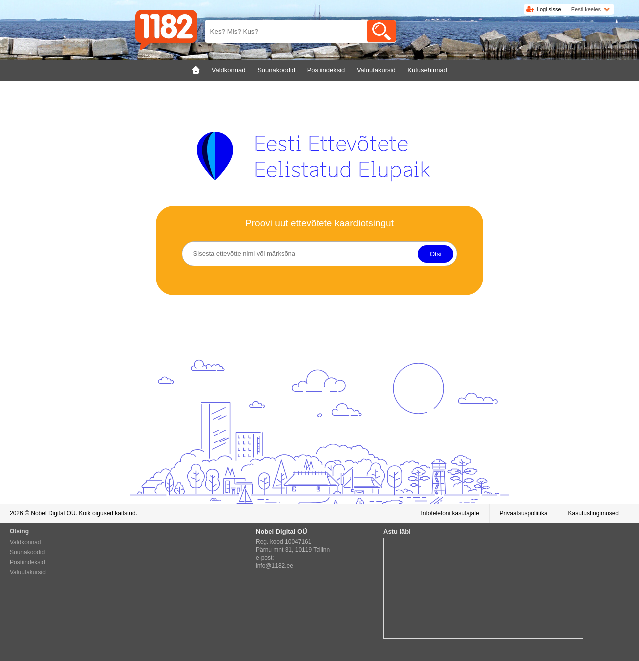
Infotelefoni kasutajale (450, 513)
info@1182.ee (274, 565)
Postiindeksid (27, 562)
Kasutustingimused (593, 513)
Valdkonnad (25, 542)
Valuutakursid (28, 572)
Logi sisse (549, 9)
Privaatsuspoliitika (524, 513)
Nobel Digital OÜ (53, 513)
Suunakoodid (27, 552)
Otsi (436, 254)
